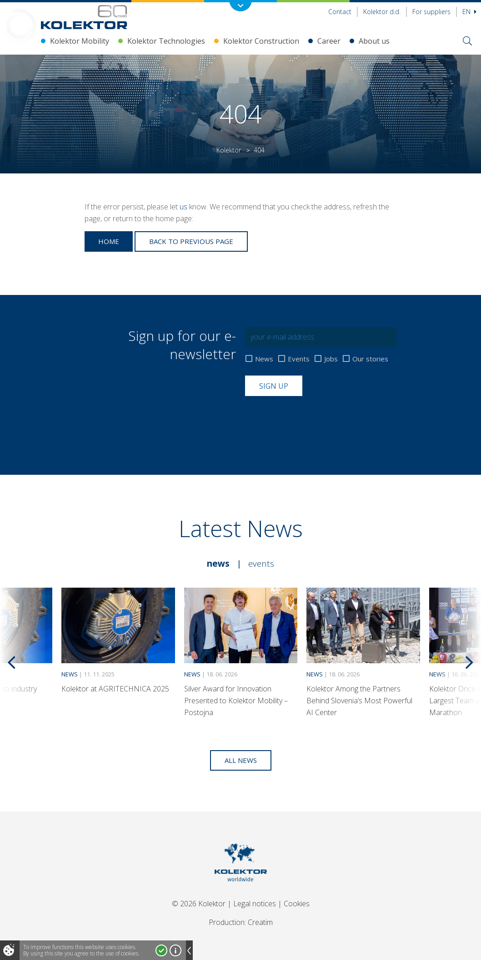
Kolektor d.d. (382, 11)
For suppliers (431, 11)
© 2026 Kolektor (198, 904)
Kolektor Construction (261, 41)
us (183, 207)
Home (108, 241)
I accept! (161, 950)
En (469, 11)
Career (329, 41)
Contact (339, 11)
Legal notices (254, 904)
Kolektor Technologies (166, 41)
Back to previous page (191, 241)
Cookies (297, 904)
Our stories (370, 359)
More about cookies (175, 950)
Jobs (331, 359)
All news (241, 760)
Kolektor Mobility (79, 41)
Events (299, 359)
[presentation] (314, 418)
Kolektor (228, 150)
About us (374, 41)
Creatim (260, 922)
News (264, 359)
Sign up (273, 386)
